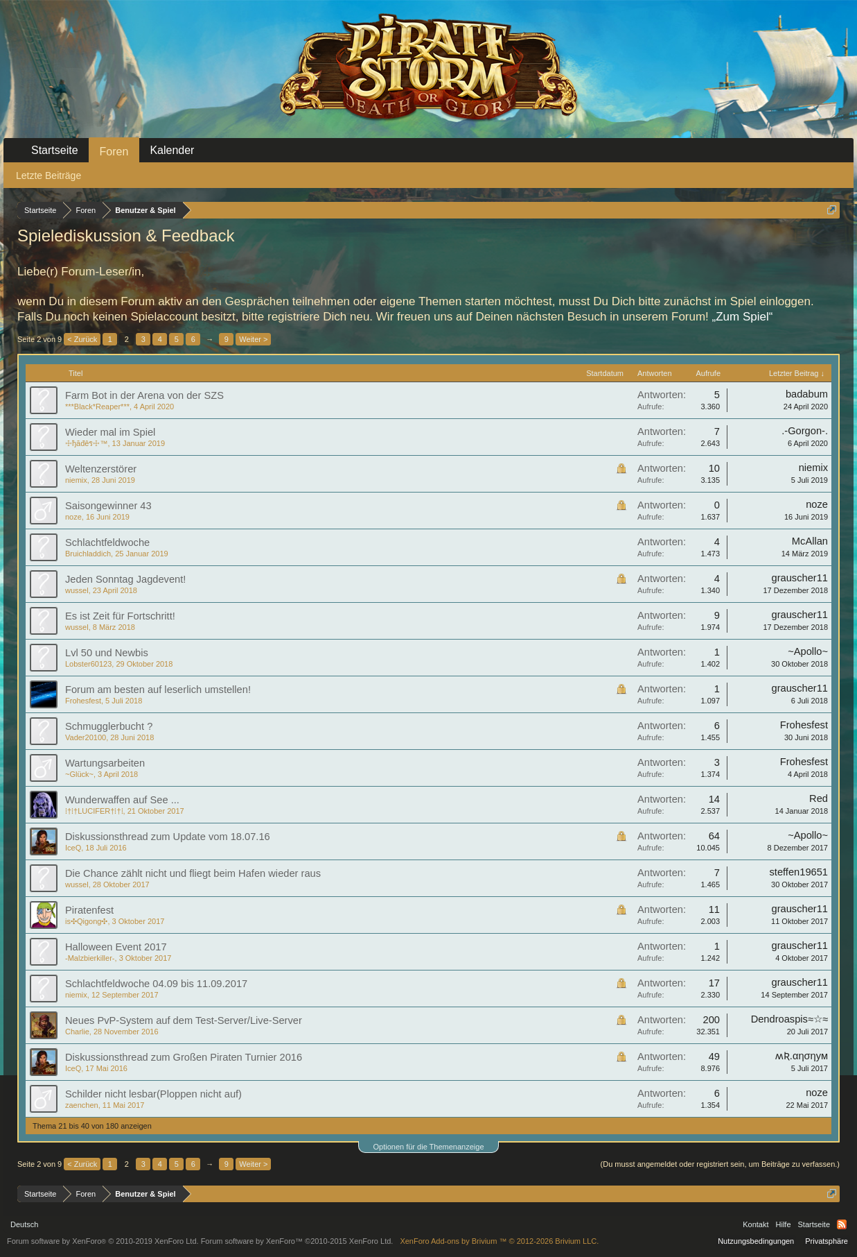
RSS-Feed (842, 1224)
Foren (114, 151)
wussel (77, 590)
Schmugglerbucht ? (108, 726)
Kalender (172, 150)
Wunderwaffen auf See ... (122, 799)
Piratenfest (89, 910)
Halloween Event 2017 (116, 946)
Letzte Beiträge (48, 175)
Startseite (54, 150)
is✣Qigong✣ (86, 921)
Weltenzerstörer (100, 468)
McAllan (810, 541)
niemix (76, 480)
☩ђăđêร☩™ (86, 443)
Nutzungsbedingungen (756, 1241)
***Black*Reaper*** (97, 406)
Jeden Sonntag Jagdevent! (125, 579)
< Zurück (82, 339)
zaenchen (81, 1105)
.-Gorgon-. (804, 430)
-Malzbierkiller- (90, 958)
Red (818, 798)
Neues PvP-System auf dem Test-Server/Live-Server (183, 1020)
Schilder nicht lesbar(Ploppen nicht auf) (153, 1094)
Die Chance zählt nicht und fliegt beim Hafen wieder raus (193, 873)
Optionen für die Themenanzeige (428, 1147)
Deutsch (24, 1224)
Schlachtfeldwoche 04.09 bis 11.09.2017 (156, 983)
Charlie (77, 1031)
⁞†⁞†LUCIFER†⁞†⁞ (94, 811)
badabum (807, 394)
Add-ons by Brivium (499, 1241)
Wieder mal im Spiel (110, 432)
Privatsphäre (826, 1241)
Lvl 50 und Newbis (106, 652)
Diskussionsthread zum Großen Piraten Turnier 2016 (183, 1057)
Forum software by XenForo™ (297, 1241)
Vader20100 (85, 737)
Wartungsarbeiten (105, 763)
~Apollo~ (808, 651)
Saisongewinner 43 (108, 505)
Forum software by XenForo (103, 1241)
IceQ (73, 848)
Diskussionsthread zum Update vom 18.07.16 (167, 836)
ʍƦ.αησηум (801, 1055)
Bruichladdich (88, 553)
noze (73, 517)
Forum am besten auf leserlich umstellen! (158, 689)
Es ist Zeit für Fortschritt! (120, 616)
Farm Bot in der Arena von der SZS (144, 395)
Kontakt (755, 1224)
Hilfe (783, 1224)
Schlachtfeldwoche (107, 542)
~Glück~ (79, 774)
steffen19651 (799, 872)
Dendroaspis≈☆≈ (789, 1019)
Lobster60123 (88, 664)
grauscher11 (800, 577)
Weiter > (253, 339)
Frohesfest (83, 700)
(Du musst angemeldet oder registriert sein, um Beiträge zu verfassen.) (720, 1164)
